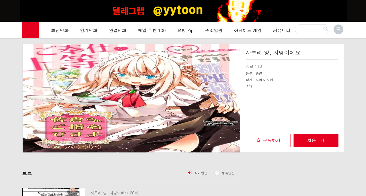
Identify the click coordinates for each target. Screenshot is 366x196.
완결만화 (117, 30)
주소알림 (213, 30)
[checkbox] (268, 140)
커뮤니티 (282, 30)
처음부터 (316, 140)
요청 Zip (185, 30)
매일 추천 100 (152, 30)
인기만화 (89, 30)
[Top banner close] (360, 6)
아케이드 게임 (247, 30)
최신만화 (60, 30)
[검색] (312, 29)
